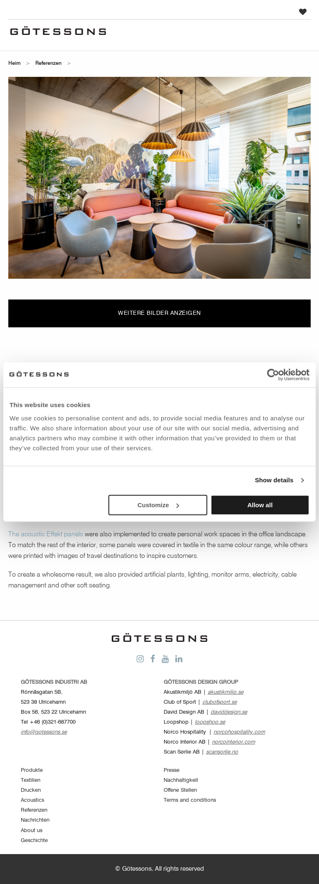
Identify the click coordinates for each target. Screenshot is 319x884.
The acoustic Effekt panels (45, 534)
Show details (274, 480)
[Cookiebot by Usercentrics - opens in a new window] (273, 374)
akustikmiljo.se (225, 692)
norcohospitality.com (239, 732)
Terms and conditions (190, 800)
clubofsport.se (219, 702)
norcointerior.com (233, 742)
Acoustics (32, 800)
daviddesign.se (229, 712)
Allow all (259, 504)
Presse (171, 770)
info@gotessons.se (44, 732)
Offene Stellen (180, 790)
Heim (14, 63)
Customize (158, 504)
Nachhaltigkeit (181, 780)
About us (31, 830)
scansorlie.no (222, 752)
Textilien (30, 780)
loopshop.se (210, 722)
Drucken (31, 790)
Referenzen (48, 63)
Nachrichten (35, 820)
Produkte (32, 770)
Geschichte (34, 840)
